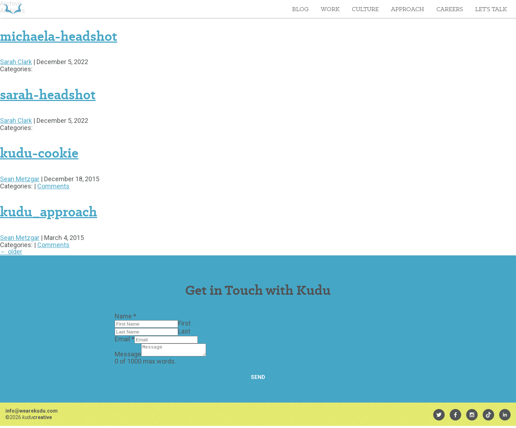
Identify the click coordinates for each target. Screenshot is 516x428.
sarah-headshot (48, 94)
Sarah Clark (16, 62)
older (11, 251)
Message (128, 356)
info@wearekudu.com (31, 413)
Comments (53, 186)
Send (258, 379)
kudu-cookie (39, 153)
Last (184, 331)
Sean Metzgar (19, 179)
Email (124, 339)
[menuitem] (439, 417)
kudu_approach (48, 211)
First (184, 323)
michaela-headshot (58, 36)
